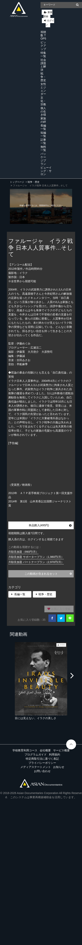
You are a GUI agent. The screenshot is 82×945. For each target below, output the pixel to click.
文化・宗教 (43, 101)
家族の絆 (43, 120)
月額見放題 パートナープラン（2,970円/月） (36, 562)
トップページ (17, 182)
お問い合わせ (42, 771)
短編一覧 (43, 134)
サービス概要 (61, 750)
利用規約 (54, 754)
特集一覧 (43, 54)
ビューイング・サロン (46, 171)
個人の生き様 (43, 111)
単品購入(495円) (50, 525)
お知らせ (58, 767)
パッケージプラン (43, 158)
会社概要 (45, 750)
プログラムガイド (36, 754)
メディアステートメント (35, 767)
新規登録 (47, 14)
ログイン (50, 22)
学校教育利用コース (24, 750)
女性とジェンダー (43, 88)
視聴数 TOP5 (43, 35)
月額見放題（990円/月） (23, 551)
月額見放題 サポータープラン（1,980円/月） (36, 556)
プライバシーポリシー (42, 762)
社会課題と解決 (43, 64)
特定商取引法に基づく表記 (42, 758)
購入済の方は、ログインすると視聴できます (36, 539)
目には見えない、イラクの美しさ (35, 718)
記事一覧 (43, 141)
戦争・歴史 (43, 77)
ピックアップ (43, 46)
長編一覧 (43, 127)
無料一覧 (43, 148)
